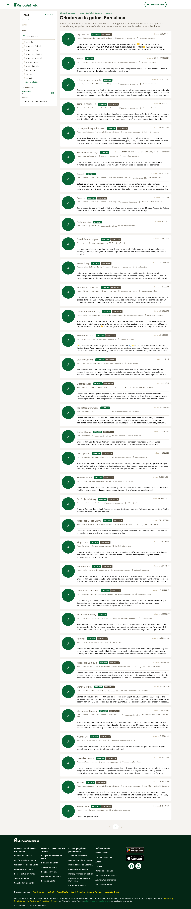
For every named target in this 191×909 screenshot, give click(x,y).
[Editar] (52, 92)
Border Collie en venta (24, 874)
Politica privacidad (103, 857)
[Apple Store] (135, 858)
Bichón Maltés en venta (25, 860)
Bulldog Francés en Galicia (80, 874)
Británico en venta (49, 863)
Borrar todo (49, 15)
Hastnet (50, 892)
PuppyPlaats (62, 892)
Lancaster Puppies (112, 892)
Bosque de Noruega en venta (51, 857)
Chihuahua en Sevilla (78, 869)
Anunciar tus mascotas (105, 875)
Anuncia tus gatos (103, 884)
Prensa (98, 866)
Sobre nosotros (102, 853)
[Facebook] (131, 866)
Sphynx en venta (49, 867)
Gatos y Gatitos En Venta (53, 850)
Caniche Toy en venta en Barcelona (79, 879)
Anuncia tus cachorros (105, 880)
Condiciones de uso (104, 871)
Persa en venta (48, 881)
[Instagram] (138, 866)
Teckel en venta (21, 878)
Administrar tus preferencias (97, 901)
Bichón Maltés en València (80, 865)
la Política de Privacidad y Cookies (42, 901)
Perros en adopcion (77, 885)
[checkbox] (23, 42)
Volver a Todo (27, 20)
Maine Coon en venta (51, 876)
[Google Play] (135, 850)
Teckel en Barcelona (77, 856)
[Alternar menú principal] (7, 4)
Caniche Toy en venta (24, 883)
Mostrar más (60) (31, 82)
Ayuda (98, 862)
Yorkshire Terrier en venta (26, 865)
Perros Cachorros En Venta (25, 850)
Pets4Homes (38, 892)
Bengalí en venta (49, 872)
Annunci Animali (94, 892)
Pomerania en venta (23, 869)
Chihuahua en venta (23, 856)
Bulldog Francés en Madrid (80, 860)
